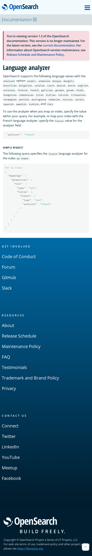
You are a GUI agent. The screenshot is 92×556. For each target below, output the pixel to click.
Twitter (9, 436)
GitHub (9, 277)
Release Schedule (19, 336)
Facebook (11, 478)
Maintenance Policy (21, 346)
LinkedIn (10, 447)
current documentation (59, 45)
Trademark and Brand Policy (30, 378)
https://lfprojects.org (30, 548)
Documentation (19, 19)
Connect (10, 426)
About (8, 325)
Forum (8, 267)
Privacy (9, 388)
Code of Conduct (19, 256)
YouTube (11, 457)
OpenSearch (21, 7)
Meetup (9, 468)
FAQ (6, 357)
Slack (7, 288)
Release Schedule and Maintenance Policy (35, 55)
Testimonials (14, 367)
